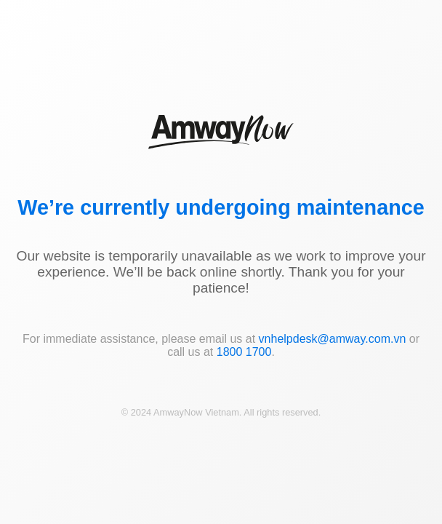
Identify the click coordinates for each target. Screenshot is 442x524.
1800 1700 (244, 352)
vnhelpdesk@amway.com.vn (332, 339)
